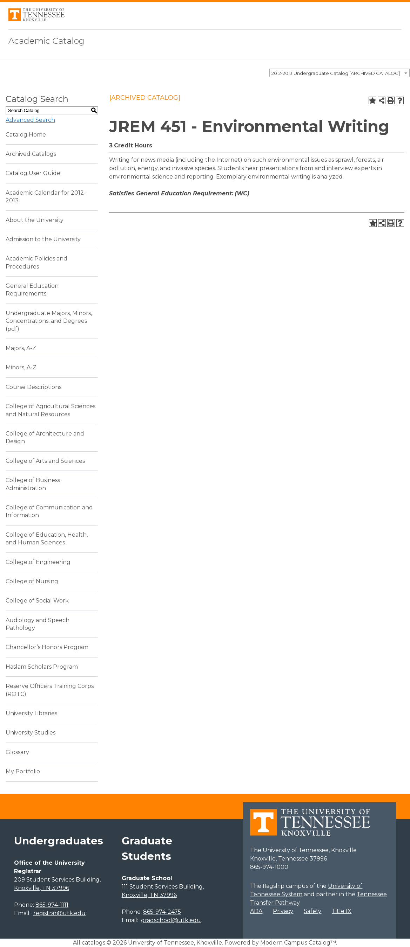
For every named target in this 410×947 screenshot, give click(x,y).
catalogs (93, 942)
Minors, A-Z (21, 367)
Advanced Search (30, 120)
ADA (256, 911)
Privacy (283, 911)
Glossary (17, 752)
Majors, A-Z (21, 348)
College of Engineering (38, 562)
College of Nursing (32, 581)
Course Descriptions (33, 387)
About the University (34, 220)
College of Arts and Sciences (45, 461)
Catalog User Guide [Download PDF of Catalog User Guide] (33, 173)
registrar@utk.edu (59, 913)
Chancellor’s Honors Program (47, 647)
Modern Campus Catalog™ (298, 942)
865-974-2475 (162, 911)
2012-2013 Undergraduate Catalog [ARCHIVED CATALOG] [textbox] (335, 73)
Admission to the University (43, 239)
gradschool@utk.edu (171, 920)
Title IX (341, 911)
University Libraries (31, 713)
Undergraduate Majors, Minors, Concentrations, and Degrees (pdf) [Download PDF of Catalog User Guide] (49, 321)
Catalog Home (26, 134)
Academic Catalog (46, 41)
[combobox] (339, 73)
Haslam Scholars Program (42, 666)
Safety (312, 911)
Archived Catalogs (31, 154)
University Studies (30, 732)
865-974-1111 (51, 904)
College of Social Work (37, 600)
